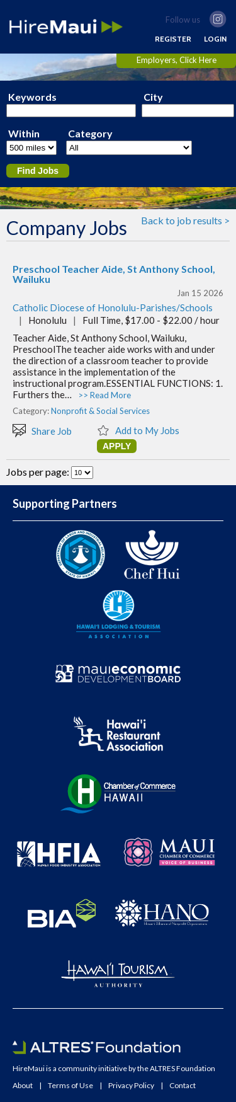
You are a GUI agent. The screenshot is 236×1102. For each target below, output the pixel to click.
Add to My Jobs (138, 429)
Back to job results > (185, 220)
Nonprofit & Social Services (100, 411)
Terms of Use (70, 1085)
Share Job (42, 430)
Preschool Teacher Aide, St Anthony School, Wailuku (114, 274)
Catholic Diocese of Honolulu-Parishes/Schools (113, 307)
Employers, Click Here (176, 60)
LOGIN (215, 39)
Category (90, 134)
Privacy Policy (131, 1085)
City (153, 97)
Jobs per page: (38, 472)
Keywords (32, 97)
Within (24, 134)
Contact (182, 1085)
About (23, 1085)
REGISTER (173, 39)
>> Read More (104, 395)
